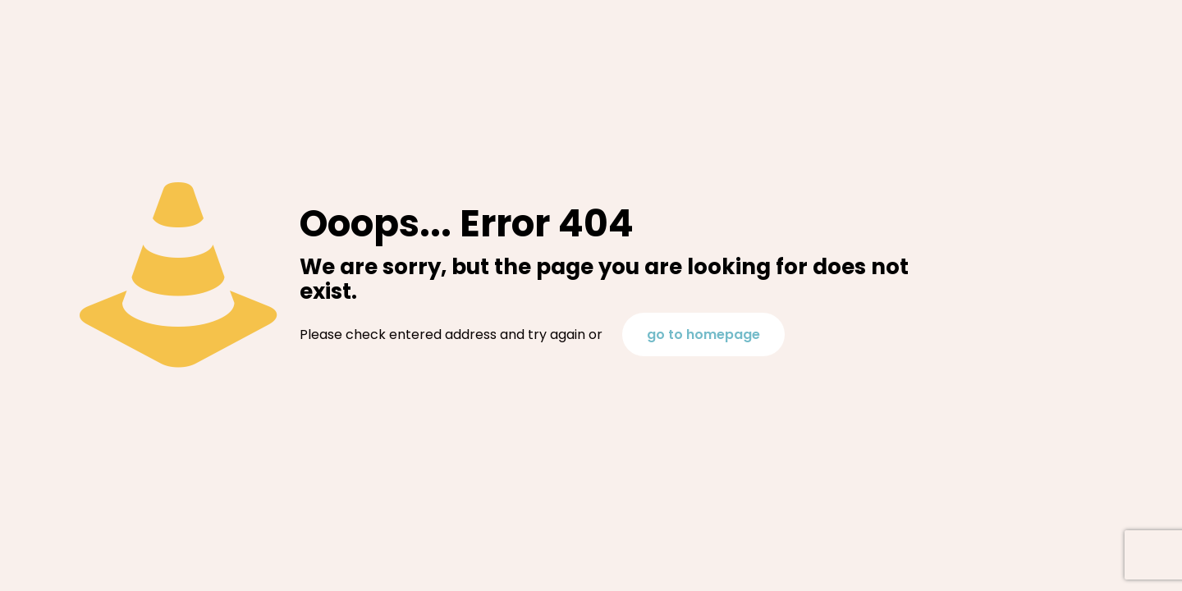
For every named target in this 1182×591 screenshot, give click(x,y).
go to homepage (703, 334)
